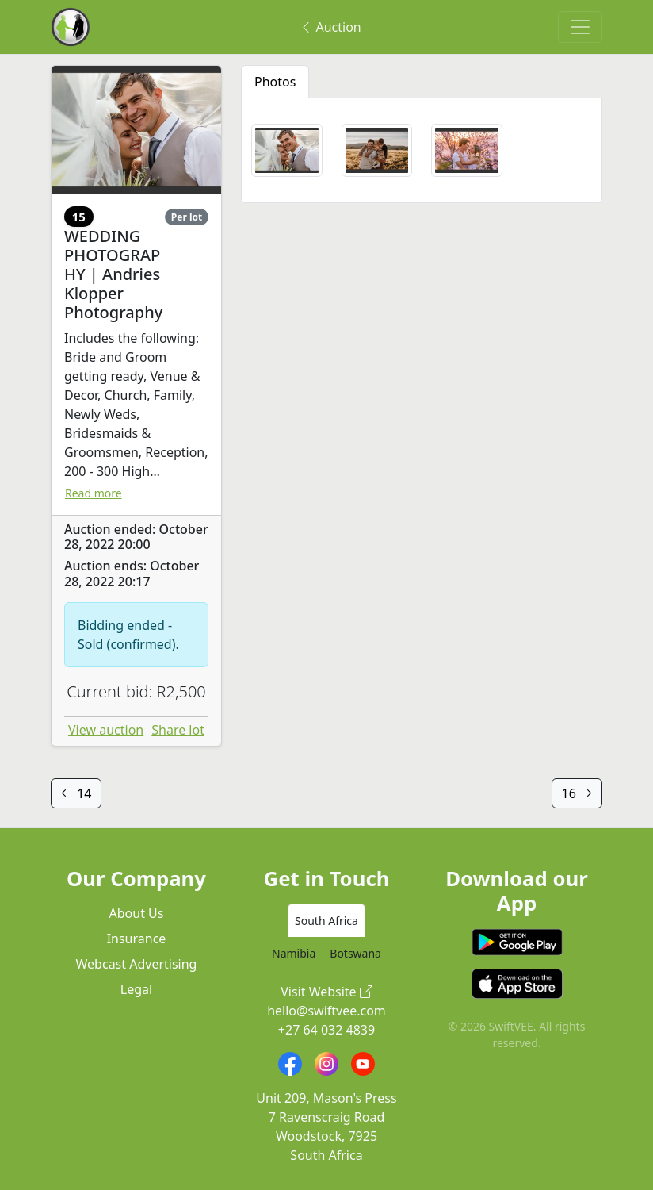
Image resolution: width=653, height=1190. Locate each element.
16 (577, 793)
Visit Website (326, 991)
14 (76, 793)
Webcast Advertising (136, 964)
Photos (275, 81)
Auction (330, 27)
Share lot (177, 730)
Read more (93, 493)
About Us (136, 913)
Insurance (136, 938)
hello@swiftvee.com (326, 1010)
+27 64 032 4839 (326, 1029)
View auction (105, 730)
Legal (136, 989)
